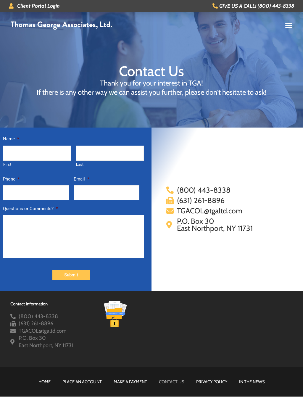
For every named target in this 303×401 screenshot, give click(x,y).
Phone (11, 179)
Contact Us (172, 386)
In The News (254, 386)
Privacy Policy (212, 386)
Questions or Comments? (30, 208)
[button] (288, 25)
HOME (41, 386)
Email (81, 179)
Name (11, 138)
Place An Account (80, 386)
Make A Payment (129, 386)
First (7, 164)
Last (80, 164)
